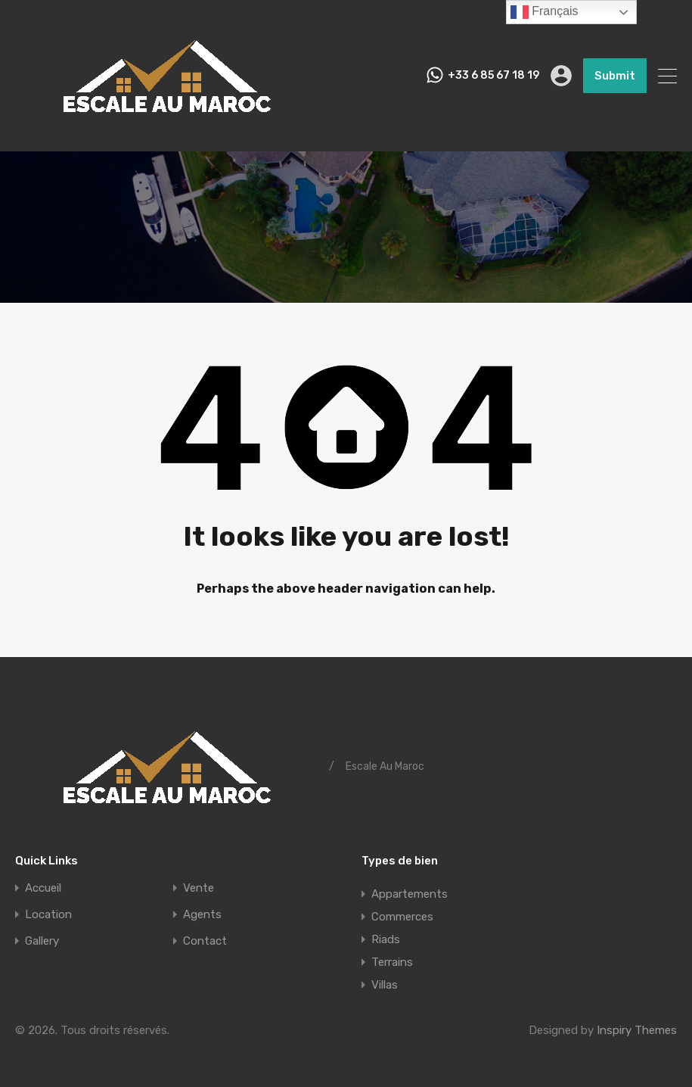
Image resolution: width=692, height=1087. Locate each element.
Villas (384, 985)
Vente (198, 888)
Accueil (43, 888)
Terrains (392, 962)
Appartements (409, 894)
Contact (205, 941)
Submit (614, 76)
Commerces (402, 916)
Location (48, 914)
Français (544, 12)
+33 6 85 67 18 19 (493, 76)
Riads (385, 939)
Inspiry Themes (637, 1030)
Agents (202, 914)
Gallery (42, 941)
